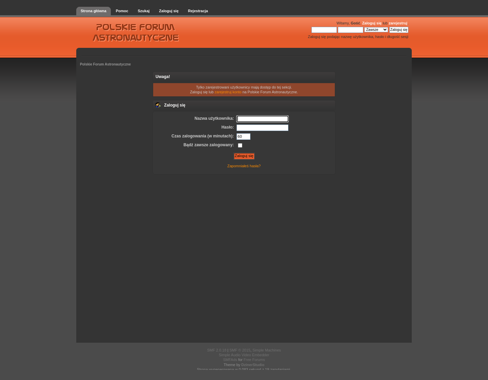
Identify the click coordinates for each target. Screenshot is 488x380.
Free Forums (254, 360)
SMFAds (230, 360)
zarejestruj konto (228, 92)
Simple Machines (266, 350)
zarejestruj (398, 23)
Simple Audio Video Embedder (244, 355)
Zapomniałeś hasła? (244, 166)
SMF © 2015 (239, 350)
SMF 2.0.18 (216, 350)
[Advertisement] (244, 258)
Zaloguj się (372, 23)
